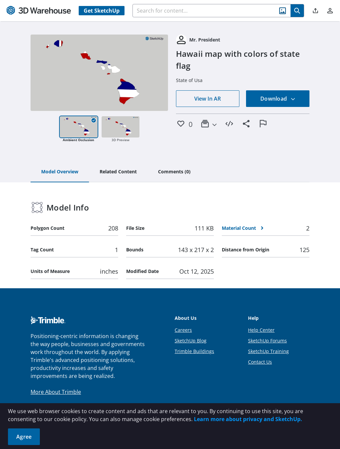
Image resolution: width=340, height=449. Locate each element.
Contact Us (260, 362)
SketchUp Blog (191, 340)
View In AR (207, 98)
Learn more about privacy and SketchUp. (248, 419)
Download (278, 98)
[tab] (60, 172)
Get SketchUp (102, 10)
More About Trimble (56, 392)
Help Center (261, 330)
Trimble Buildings (194, 351)
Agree (24, 436)
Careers (183, 330)
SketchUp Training (268, 351)
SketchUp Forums (267, 340)
